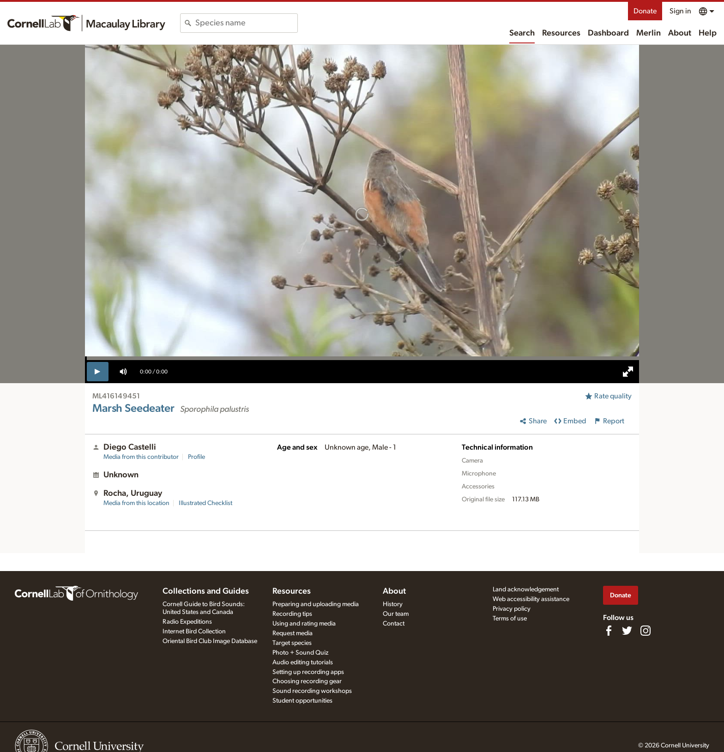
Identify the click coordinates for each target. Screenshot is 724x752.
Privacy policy (512, 609)
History (393, 604)
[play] (98, 371)
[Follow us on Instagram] (645, 630)
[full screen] (628, 371)
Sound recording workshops (312, 691)
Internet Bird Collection (194, 631)
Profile (196, 457)
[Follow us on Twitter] (627, 630)
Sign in (680, 11)
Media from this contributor (141, 457)
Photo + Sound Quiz (300, 653)
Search (522, 33)
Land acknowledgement (526, 589)
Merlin (648, 33)
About (679, 33)
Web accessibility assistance (531, 599)
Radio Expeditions (187, 622)
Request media (292, 633)
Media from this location (136, 503)
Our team (396, 614)
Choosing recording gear (307, 681)
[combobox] (246, 23)
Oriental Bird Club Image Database (210, 641)
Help (708, 33)
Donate (645, 11)
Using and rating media (304, 623)
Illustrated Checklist (205, 503)
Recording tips (292, 614)
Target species (292, 643)
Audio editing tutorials (302, 662)
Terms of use (510, 618)
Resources (561, 33)
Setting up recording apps (308, 672)
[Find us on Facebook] (608, 630)
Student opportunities (302, 701)
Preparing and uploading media (315, 604)
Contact (393, 623)
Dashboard (608, 33)
